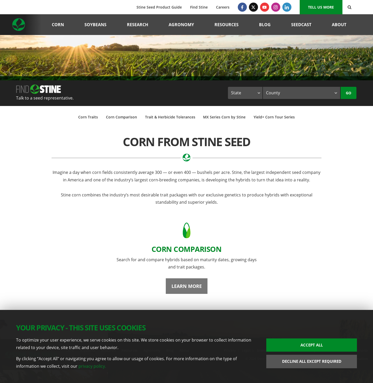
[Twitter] (253, 7)
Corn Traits (88, 117)
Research (137, 24)
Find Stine (199, 7)
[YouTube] (264, 7)
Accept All (311, 344)
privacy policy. (92, 366)
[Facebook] (242, 7)
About (339, 24)
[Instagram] (275, 7)
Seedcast (301, 24)
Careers (222, 7)
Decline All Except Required (311, 361)
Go (348, 92)
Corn (58, 24)
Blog (265, 24)
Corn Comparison (121, 117)
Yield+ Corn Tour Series (274, 117)
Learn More (186, 286)
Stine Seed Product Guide (159, 7)
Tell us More (321, 7)
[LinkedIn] (286, 7)
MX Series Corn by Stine (224, 117)
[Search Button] (349, 7)
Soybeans (95, 24)
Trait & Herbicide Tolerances (170, 117)
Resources (226, 24)
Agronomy (181, 24)
